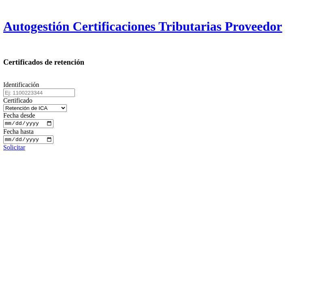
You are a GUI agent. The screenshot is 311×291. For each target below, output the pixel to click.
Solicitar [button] (14, 149)
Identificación (21, 84)
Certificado (17, 100)
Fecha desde (19, 115)
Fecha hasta (18, 132)
